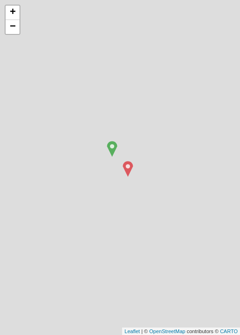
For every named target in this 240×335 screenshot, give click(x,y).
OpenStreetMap (167, 331)
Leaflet (132, 331)
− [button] (13, 27)
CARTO (229, 331)
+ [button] (13, 13)
